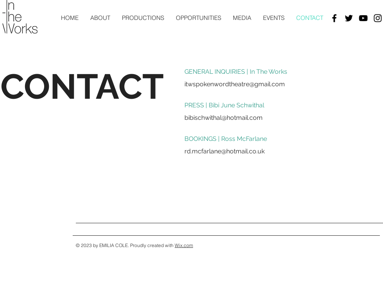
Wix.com (184, 245)
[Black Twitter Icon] (349, 18)
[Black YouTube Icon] (363, 18)
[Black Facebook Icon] (334, 18)
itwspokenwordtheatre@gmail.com (234, 84)
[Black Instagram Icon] (377, 18)
